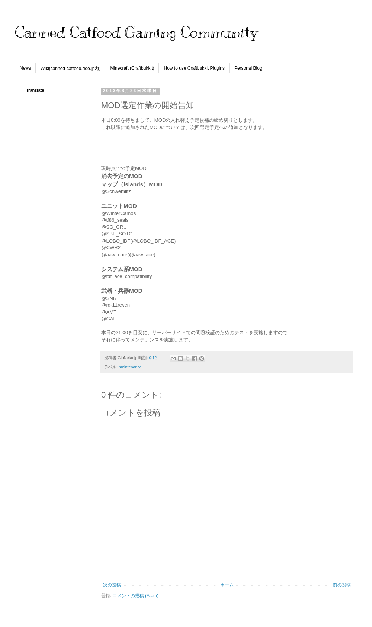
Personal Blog (248, 68)
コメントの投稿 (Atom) (135, 595)
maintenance (130, 367)
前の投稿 (342, 585)
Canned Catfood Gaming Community (136, 32)
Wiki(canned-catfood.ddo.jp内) (70, 68)
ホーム (227, 585)
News (25, 68)
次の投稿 (112, 585)
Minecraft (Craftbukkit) (132, 68)
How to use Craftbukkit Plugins (194, 68)
